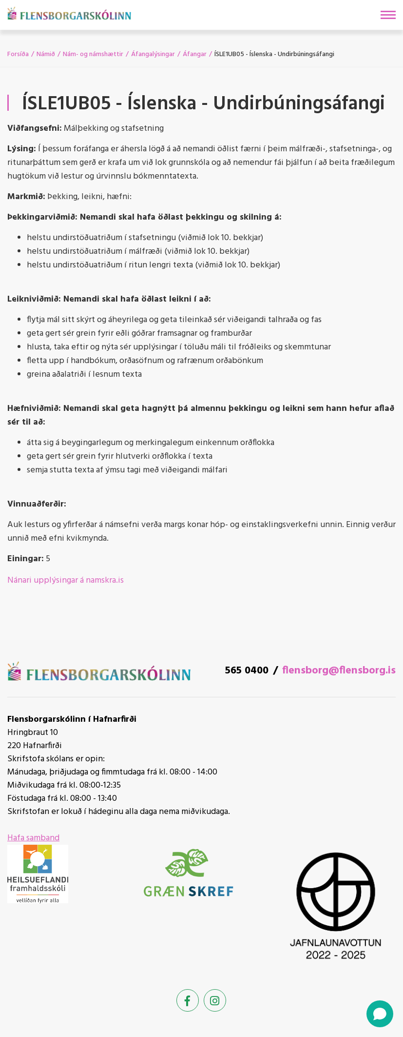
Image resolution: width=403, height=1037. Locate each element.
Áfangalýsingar (153, 54)
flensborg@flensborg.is (339, 670)
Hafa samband (33, 838)
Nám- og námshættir (93, 54)
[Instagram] (215, 1000)
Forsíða (18, 54)
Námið (46, 54)
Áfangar (195, 54)
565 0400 (247, 670)
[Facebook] (187, 1000)
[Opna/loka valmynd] (388, 15)
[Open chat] (379, 1013)
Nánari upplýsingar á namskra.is (65, 580)
